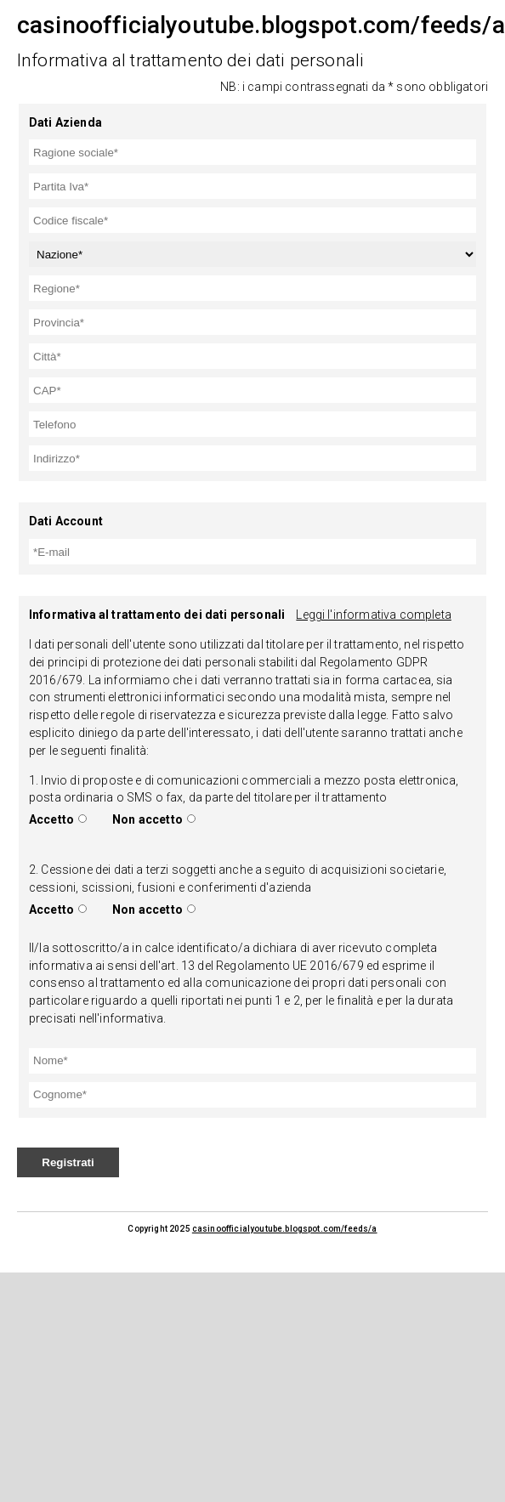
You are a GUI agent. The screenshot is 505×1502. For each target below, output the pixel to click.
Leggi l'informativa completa (373, 614)
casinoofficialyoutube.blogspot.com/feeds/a (284, 1228)
